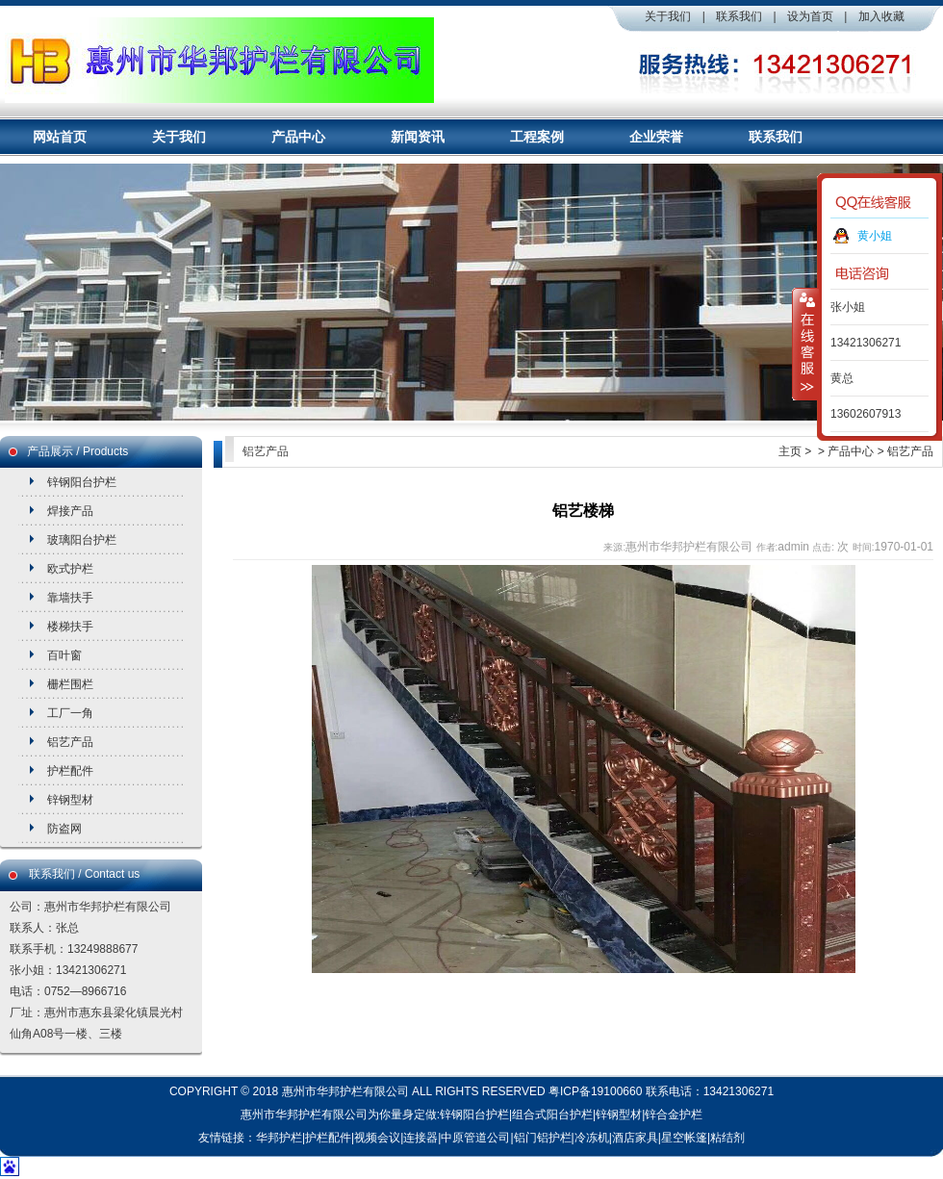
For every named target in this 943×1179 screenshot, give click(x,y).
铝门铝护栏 (543, 1137)
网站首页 (60, 136)
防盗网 (64, 828)
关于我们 (668, 16)
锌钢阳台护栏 (81, 482)
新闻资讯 (418, 136)
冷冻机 (591, 1137)
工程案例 (537, 136)
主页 (790, 451)
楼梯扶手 (70, 626)
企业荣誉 (656, 136)
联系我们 (739, 16)
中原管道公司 (475, 1137)
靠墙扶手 (70, 597)
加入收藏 (881, 16)
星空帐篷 (684, 1137)
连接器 (420, 1137)
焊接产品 (70, 511)
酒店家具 (635, 1137)
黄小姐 (874, 236)
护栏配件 (70, 771)
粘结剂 (727, 1137)
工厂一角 (70, 713)
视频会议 (377, 1137)
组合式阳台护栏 (552, 1114)
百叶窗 (64, 655)
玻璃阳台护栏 (81, 540)
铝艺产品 (70, 742)
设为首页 (810, 16)
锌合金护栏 (673, 1114)
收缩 (805, 343)
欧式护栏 (70, 569)
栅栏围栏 (70, 684)
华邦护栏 (279, 1137)
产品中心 (298, 136)
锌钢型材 (70, 800)
